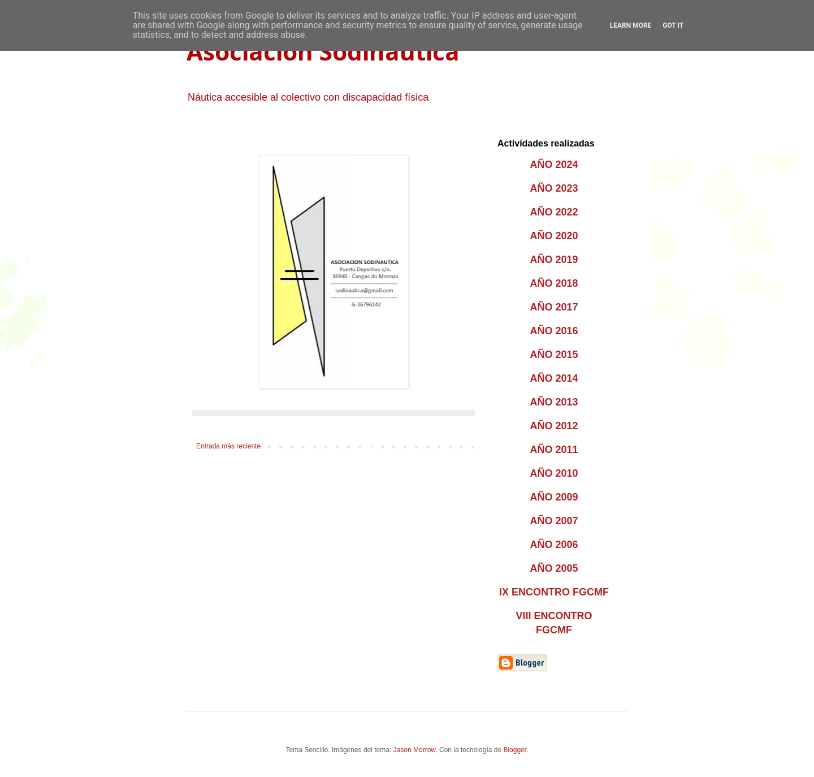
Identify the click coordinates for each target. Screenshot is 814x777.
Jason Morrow (414, 750)
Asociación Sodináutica (323, 51)
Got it (673, 25)
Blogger (514, 750)
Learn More (631, 25)
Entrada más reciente (228, 446)
